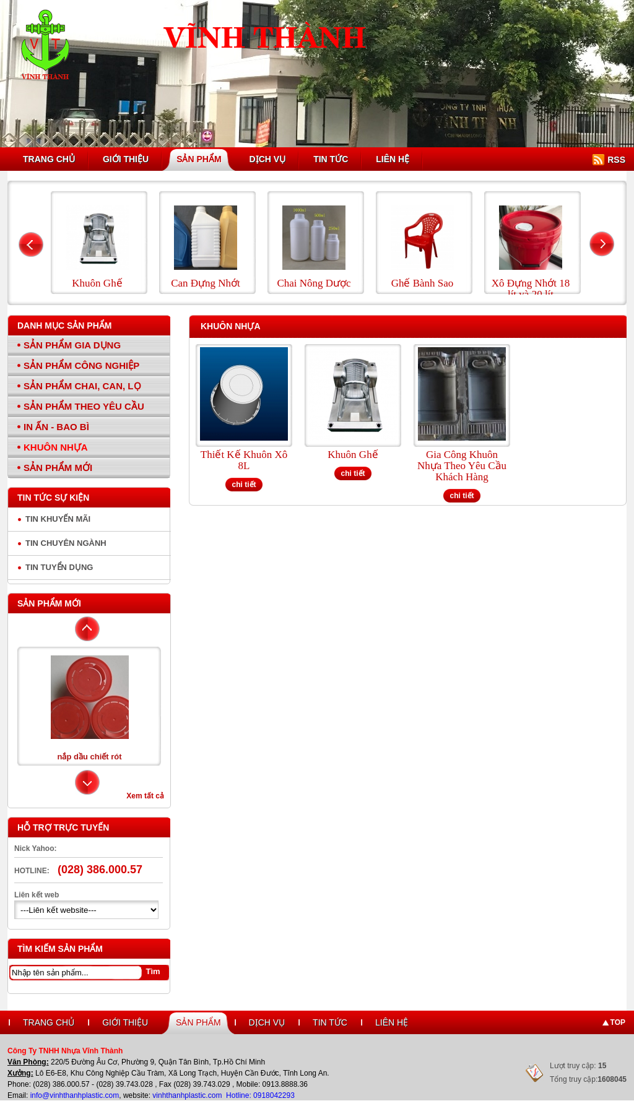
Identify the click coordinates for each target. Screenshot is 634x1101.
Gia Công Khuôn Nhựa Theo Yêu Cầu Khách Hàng (461, 466)
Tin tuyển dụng (59, 567)
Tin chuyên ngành (65, 543)
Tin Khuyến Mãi (57, 519)
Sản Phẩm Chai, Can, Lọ (82, 386)
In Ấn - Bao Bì (56, 426)
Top (617, 1022)
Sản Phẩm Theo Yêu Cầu (84, 406)
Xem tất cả (145, 796)
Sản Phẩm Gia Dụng (72, 345)
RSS (616, 160)
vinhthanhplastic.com (188, 1095)
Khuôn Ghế (353, 454)
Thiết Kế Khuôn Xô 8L (244, 460)
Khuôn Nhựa (56, 447)
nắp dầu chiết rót (89, 756)
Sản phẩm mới (49, 603)
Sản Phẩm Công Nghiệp (81, 365)
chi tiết (244, 484)
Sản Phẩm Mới (58, 467)
